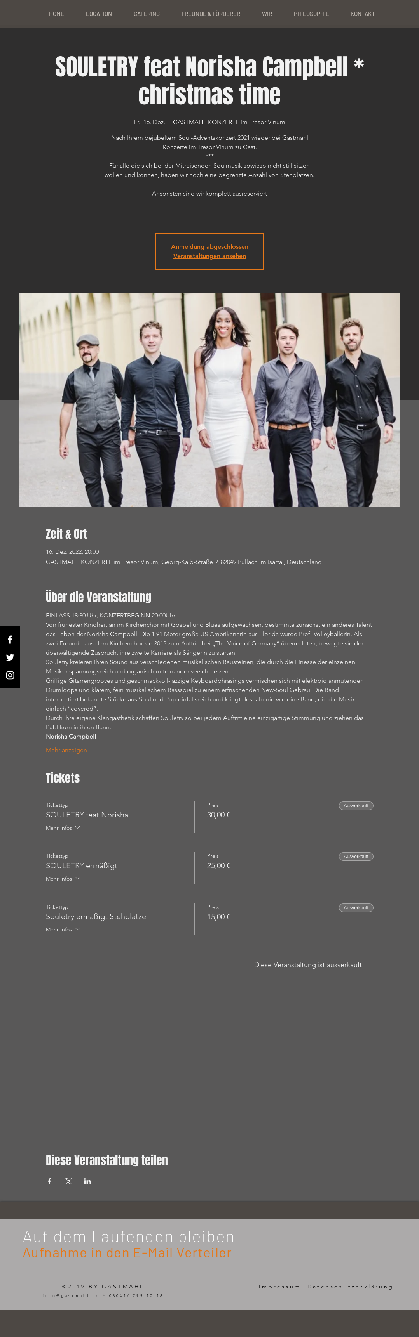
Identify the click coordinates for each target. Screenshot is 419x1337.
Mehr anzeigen (66, 750)
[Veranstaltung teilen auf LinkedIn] (87, 1181)
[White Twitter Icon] (10, 657)
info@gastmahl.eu (71, 1295)
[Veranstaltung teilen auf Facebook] (49, 1181)
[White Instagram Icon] (10, 675)
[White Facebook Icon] (10, 639)
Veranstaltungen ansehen (209, 256)
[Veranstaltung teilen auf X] (68, 1181)
